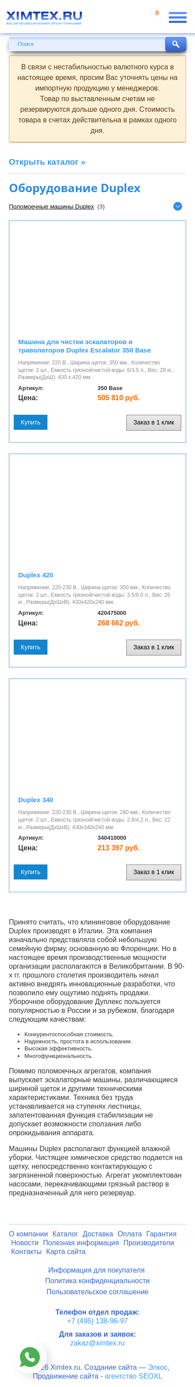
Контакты (26, 1251)
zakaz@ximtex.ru (97, 1343)
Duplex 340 (35, 799)
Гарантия (161, 1234)
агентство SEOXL (133, 1376)
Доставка (97, 1234)
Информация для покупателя (96, 1270)
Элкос (158, 1367)
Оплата (129, 1234)
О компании (28, 1234)
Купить (30, 422)
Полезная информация (81, 1243)
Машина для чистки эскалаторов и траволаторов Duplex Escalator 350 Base (84, 346)
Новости (25, 1243)
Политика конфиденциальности (97, 1281)
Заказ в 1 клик (153, 422)
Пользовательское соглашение (97, 1292)
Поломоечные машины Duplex (51, 206)
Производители (148, 1243)
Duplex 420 (35, 575)
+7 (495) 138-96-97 (97, 1321)
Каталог (65, 1234)
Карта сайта (66, 1251)
